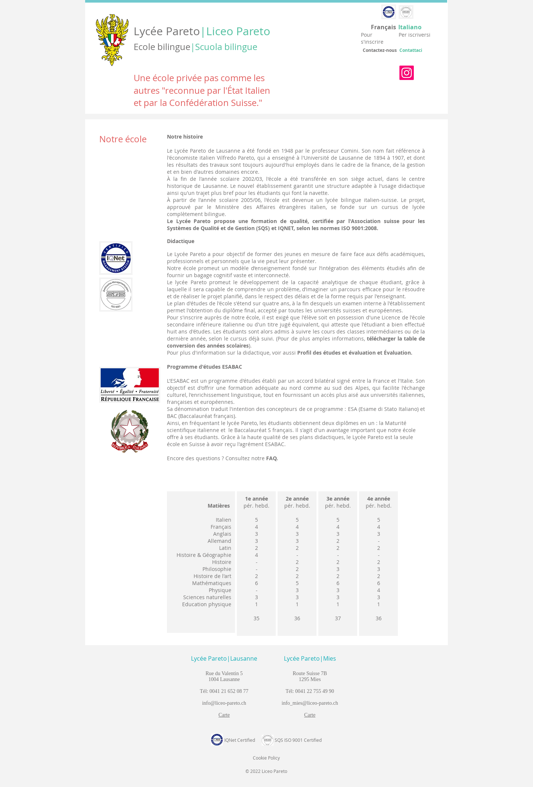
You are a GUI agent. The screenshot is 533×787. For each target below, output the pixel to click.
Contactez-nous (380, 50)
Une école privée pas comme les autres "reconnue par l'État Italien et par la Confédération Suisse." (202, 90)
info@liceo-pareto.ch (224, 703)
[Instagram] (406, 73)
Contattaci (410, 50)
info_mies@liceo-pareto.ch (310, 703)
